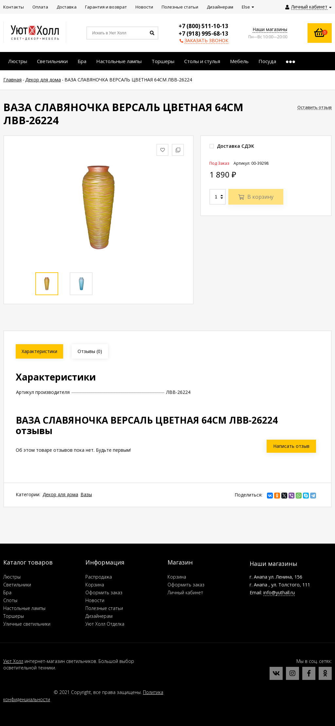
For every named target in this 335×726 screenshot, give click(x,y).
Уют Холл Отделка (104, 624)
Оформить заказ (103, 592)
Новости (94, 600)
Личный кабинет (185, 592)
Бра (7, 592)
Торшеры (13, 616)
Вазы (86, 494)
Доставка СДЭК (231, 146)
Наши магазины (270, 29)
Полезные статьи (104, 608)
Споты (10, 600)
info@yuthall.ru (279, 592)
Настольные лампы (24, 608)
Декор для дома (60, 494)
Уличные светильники (26, 624)
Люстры (12, 577)
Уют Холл (13, 661)
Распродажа (98, 577)
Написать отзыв (291, 446)
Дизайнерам (99, 616)
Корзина (94, 585)
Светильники (17, 585)
